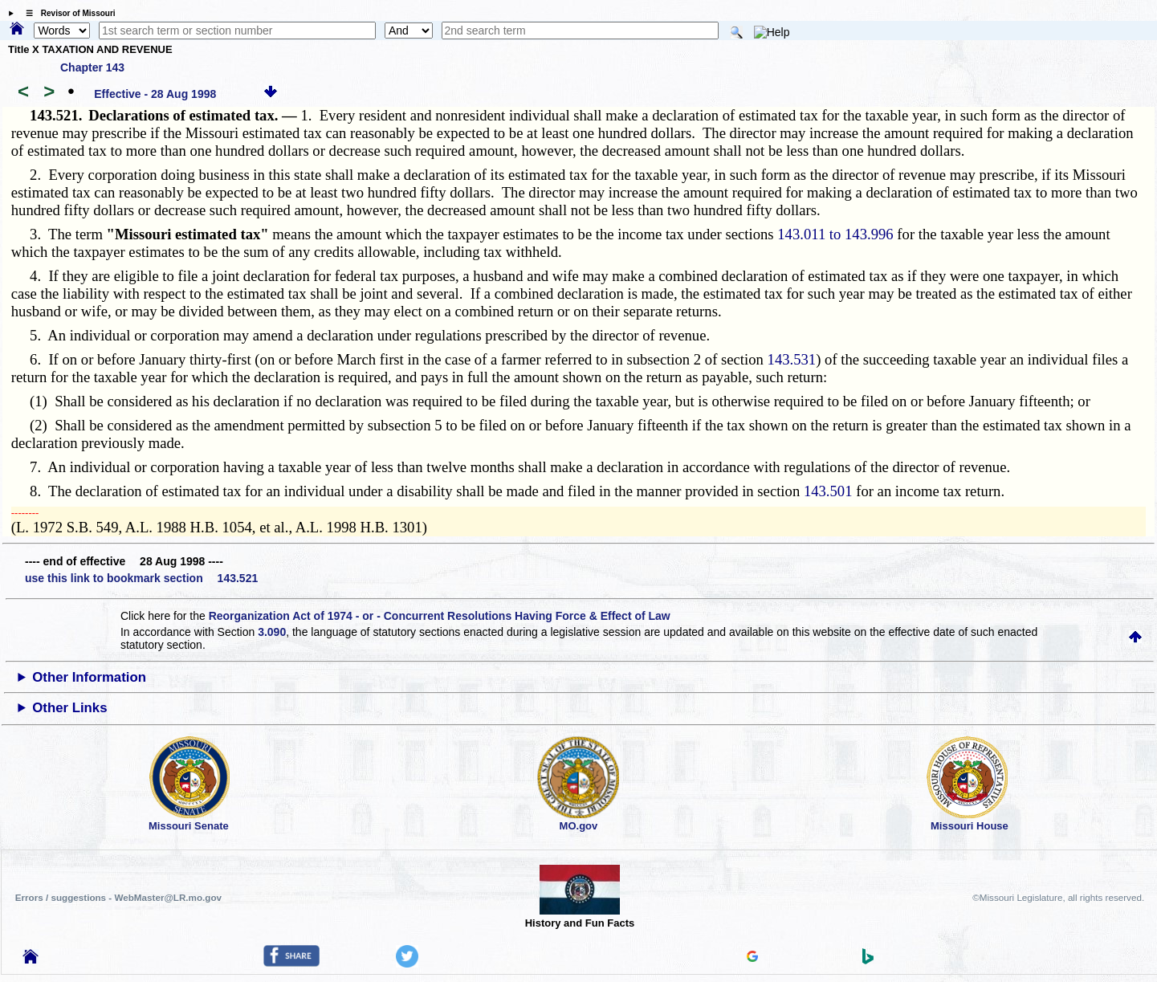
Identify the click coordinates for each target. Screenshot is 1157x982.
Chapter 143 (92, 67)
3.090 (272, 631)
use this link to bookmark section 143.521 (141, 578)
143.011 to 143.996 (835, 234)
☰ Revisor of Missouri (67, 13)
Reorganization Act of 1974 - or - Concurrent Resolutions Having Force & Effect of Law (439, 615)
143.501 (828, 491)
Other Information (89, 677)
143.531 (792, 359)
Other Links (69, 707)
